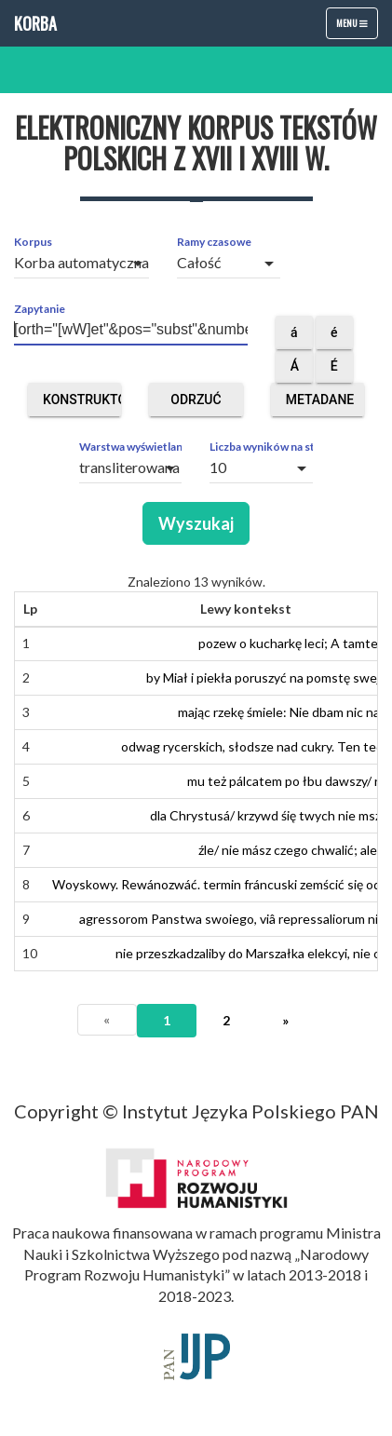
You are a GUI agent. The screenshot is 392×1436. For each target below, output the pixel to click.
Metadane (320, 404)
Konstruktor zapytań (82, 404)
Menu (356, 27)
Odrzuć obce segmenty (198, 404)
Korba (35, 23)
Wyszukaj (196, 523)
